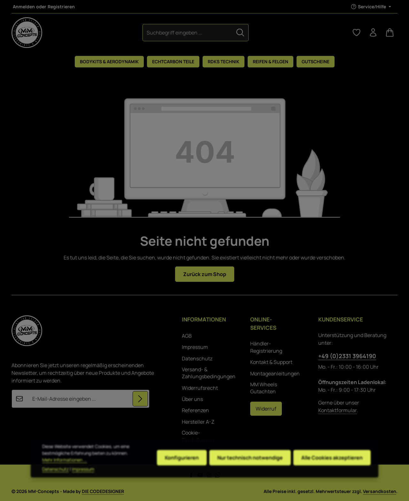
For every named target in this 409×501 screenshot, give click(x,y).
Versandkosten (379, 491)
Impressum (195, 347)
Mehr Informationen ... (64, 471)
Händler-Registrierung (266, 347)
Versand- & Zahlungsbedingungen (208, 373)
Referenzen (195, 410)
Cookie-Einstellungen (198, 436)
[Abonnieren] (140, 398)
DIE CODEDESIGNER (103, 491)
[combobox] (188, 32)
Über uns (192, 399)
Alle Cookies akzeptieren (332, 468)
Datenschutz (197, 358)
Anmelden (24, 7)
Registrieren (61, 7)
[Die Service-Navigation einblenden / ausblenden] (371, 6)
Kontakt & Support (271, 362)
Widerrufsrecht (200, 387)
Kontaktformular (337, 410)
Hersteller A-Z (198, 421)
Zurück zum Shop (204, 274)
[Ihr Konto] (373, 32)
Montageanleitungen (275, 373)
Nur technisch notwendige (250, 468)
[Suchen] (240, 32)
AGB (187, 335)
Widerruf (266, 408)
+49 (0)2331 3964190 (347, 356)
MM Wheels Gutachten (263, 388)
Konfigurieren (182, 468)
